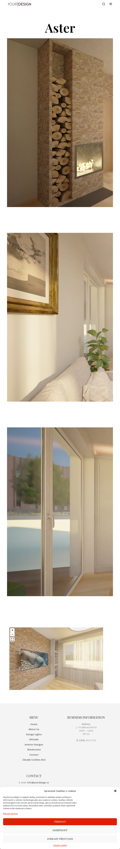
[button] (115, 801)
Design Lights (34, 734)
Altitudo (34, 739)
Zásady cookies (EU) (33, 759)
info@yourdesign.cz (38, 782)
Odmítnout (60, 840)
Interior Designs (34, 744)
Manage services (10, 823)
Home (33, 724)
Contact (34, 754)
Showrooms (34, 749)
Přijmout (60, 832)
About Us (34, 729)
